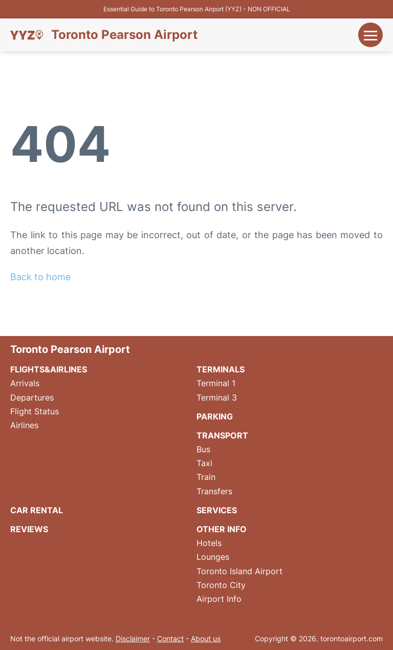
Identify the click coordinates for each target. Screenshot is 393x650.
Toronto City (221, 585)
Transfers (214, 491)
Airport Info (219, 599)
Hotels (209, 543)
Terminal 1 (215, 383)
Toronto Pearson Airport (124, 35)
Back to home (40, 276)
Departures (32, 397)
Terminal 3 (216, 397)
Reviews (29, 529)
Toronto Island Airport (239, 571)
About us (206, 638)
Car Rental (36, 510)
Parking (214, 416)
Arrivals (24, 383)
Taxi (204, 463)
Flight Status (34, 411)
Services (216, 510)
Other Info (221, 529)
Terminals (220, 369)
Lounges (212, 557)
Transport (222, 435)
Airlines (24, 425)
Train (205, 477)
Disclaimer (133, 638)
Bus (203, 449)
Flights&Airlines (48, 369)
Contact (170, 638)
